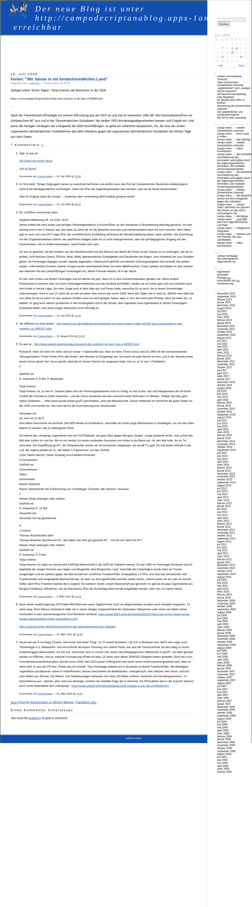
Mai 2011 (222, 550)
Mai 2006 (222, 727)
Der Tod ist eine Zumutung (231, 117)
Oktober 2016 (224, 385)
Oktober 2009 (224, 606)
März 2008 (223, 662)
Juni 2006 (222, 724)
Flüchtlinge (242, 216)
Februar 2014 (224, 467)
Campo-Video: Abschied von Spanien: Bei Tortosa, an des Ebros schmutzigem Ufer (233, 209)
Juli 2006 (222, 721)
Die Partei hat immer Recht (36, 160)
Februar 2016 (224, 402)
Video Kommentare (227, 82)
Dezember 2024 (226, 293)
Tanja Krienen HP (226, 261)
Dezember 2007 (226, 671)
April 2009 (222, 624)
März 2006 (223, 733)
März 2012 (223, 520)
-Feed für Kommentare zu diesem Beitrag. (42, 702)
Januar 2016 (224, 405)
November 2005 (226, 745)
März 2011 (223, 556)
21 (222, 56)
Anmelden (222, 274)
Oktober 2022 (224, 331)
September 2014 (226, 449)
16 (232, 52)
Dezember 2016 (226, 382)
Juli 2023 (222, 311)
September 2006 (226, 715)
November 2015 (226, 408)
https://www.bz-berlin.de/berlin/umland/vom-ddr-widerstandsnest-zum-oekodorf (67, 626)
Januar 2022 (224, 358)
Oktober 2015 (224, 411)
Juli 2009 (222, 615)
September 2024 (226, 296)
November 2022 (226, 329)
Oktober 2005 (224, 748)
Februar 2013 (224, 503)
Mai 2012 (222, 515)
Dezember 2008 (226, 635)
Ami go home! (27, 168)
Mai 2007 (222, 692)
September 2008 (226, 644)
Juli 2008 (222, 650)
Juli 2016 (222, 390)
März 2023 (223, 317)
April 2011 (222, 553)
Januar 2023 (224, 323)
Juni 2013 (222, 491)
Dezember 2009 (226, 600)
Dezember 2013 (226, 473)
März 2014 (223, 464)
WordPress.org (225, 283)
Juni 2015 (222, 423)
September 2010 (226, 574)
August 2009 (224, 612)
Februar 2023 (224, 320)
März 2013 (223, 500)
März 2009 (223, 627)
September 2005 (226, 751)
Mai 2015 (222, 426)
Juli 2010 (222, 579)
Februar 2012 (224, 523)
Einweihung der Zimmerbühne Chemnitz (234, 107)
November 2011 (226, 532)
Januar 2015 (224, 438)
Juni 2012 (222, 512)
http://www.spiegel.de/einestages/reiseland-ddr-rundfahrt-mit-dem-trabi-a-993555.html (86, 344)
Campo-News (45, 176)
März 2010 (223, 591)
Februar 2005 (224, 771)
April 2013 (222, 497)
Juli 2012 (222, 509)
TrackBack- (86, 702)
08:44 (78, 204)
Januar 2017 (224, 379)
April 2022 (222, 349)
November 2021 (226, 364)
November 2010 (226, 568)
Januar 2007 (224, 703)
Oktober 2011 (224, 535)
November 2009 (226, 603)
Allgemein (34, 83)
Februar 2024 (224, 299)
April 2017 (222, 373)
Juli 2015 (222, 420)
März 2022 (223, 352)
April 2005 (222, 765)
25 (241, 56)
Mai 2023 (222, 314)
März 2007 (223, 697)
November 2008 (226, 638)
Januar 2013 (224, 506)
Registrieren (223, 271)
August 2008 (224, 647)
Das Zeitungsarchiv (227, 258)
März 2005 (223, 768)
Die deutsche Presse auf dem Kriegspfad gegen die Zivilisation (234, 198)
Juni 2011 (222, 547)
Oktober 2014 (224, 446)
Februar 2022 (224, 355)
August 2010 (224, 577)
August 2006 (224, 718)
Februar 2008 (224, 665)
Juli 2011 (222, 544)
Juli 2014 (222, 452)
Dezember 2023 (226, 305)
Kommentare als (228, 280)
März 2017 (223, 376)
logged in (34, 718)
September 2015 (226, 414)
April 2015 (222, 429)
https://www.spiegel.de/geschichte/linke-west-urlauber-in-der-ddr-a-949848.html (120, 685)
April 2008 (222, 659)
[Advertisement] (102, 51)
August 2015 (224, 417)
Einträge (224, 277)
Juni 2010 (222, 582)
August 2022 (224, 337)
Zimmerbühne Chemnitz (230, 85)
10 (236, 48)
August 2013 (224, 485)
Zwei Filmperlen (225, 97)
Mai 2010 (222, 585)
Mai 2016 (222, 396)
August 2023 (224, 308)
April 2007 (222, 694)
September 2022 (226, 334)
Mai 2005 (222, 763)
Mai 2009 (222, 621)
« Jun (220, 65)
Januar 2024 (224, 302)
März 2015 (223, 432)
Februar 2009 (224, 630)
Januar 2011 (224, 562)
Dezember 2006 (226, 706)
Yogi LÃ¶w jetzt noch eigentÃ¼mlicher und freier (232, 222)
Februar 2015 (224, 435)
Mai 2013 (222, 494)
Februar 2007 (224, 700)
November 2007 (226, 674)
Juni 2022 (222, 343)
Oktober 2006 (224, 712)
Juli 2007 (222, 686)
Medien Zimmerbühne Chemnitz (229, 78)
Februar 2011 (224, 559)
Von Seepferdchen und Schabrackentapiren (230, 113)
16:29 (78, 596)
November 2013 (226, 476)
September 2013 (226, 482)
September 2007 (226, 680)
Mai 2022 (222, 346)
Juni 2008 (222, 653)
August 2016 (224, 388)
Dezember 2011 (226, 529)
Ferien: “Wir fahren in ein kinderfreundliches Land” (59, 79)
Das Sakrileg (243, 139)
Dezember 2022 (226, 326)
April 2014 (222, 461)
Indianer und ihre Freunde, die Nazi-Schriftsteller (234, 237)
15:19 (79, 693)
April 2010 (222, 588)
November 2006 (226, 709)
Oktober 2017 (224, 367)
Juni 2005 (222, 760)
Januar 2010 (224, 597)
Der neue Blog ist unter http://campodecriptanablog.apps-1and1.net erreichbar (126, 17)
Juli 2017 (222, 370)
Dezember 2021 (226, 361)
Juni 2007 (222, 689)
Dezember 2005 (226, 742)
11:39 (81, 336)
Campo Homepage (227, 255)
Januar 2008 (224, 668)
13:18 (78, 315)
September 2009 (226, 609)
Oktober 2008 (224, 641)
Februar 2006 (224, 736)
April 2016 (222, 399)
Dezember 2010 (226, 565)
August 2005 (224, 754)
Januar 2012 (224, 526)
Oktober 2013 (224, 479)
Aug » (242, 65)
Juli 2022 (222, 340)
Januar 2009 (224, 633)
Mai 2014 (222, 458)
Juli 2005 (222, 757)
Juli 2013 (222, 488)
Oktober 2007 (224, 677)
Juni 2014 (222, 455)
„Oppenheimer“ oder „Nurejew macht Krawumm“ (233, 90)
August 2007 (224, 683)
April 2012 (222, 518)
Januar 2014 (224, 470)
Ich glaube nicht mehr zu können (231, 101)
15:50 (79, 634)
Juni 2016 (222, 393)
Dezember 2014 (226, 441)
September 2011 (226, 538)
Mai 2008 (222, 656)
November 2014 (226, 444)
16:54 (78, 176)
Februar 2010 (224, 594)
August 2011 (224, 541)
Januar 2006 (224, 739)
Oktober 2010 (224, 571)
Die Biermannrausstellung (231, 94)
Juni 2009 (222, 618)
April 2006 (222, 730)
